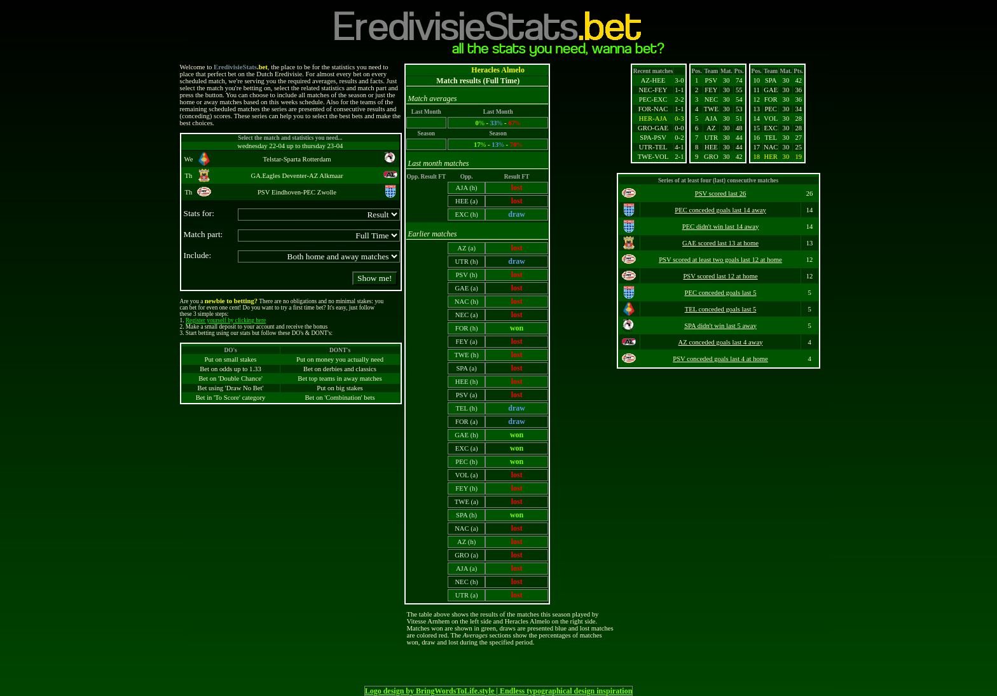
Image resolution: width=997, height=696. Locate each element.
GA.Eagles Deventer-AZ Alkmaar (297, 175)
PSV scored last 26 (720, 193)
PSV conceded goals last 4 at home (720, 358)
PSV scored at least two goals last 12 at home (720, 259)
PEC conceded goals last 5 (721, 292)
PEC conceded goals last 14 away (720, 210)
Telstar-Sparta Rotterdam (297, 159)
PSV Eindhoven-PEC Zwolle (297, 192)
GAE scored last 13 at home (720, 243)
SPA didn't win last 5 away (720, 325)
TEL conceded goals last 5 (721, 309)
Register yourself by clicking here (226, 320)
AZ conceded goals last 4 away (720, 342)
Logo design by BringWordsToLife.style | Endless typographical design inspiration (499, 690)
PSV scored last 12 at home (720, 276)
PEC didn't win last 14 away (720, 226)
